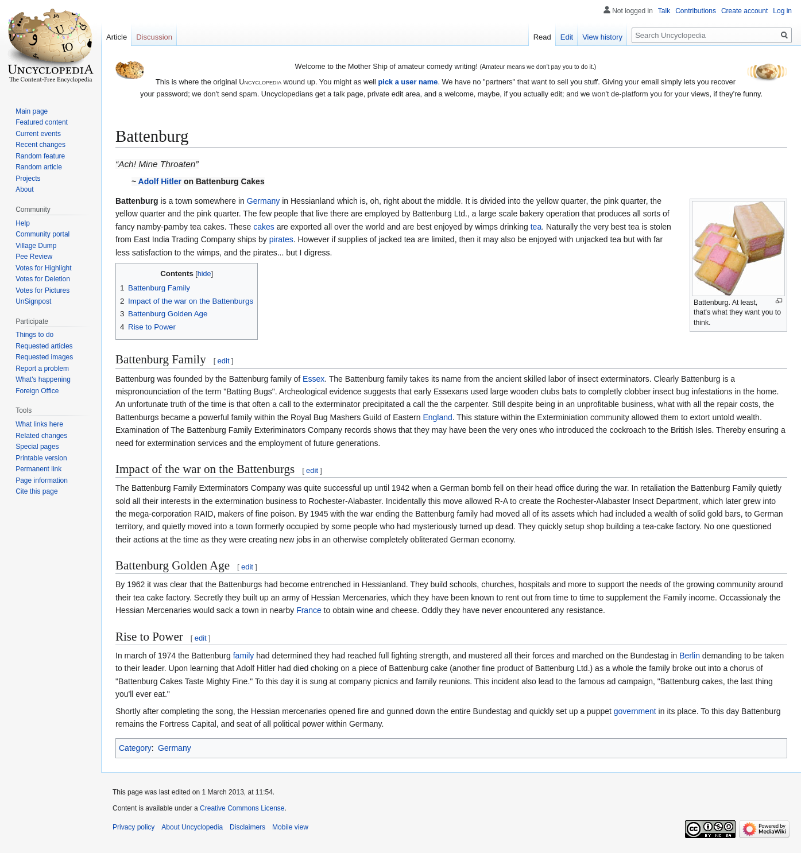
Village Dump (36, 246)
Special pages (37, 447)
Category (135, 748)
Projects (28, 179)
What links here (39, 424)
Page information (42, 480)
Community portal (42, 234)
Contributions (695, 11)
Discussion (154, 37)
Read (542, 37)
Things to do (34, 335)
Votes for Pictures (42, 290)
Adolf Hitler (159, 181)
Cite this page (36, 491)
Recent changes (40, 145)
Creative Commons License (242, 808)
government (635, 711)
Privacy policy (133, 827)
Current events (38, 134)
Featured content (42, 122)
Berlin (689, 655)
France (309, 610)
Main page (32, 111)
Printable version (41, 458)
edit (224, 360)
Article (116, 37)
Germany (263, 201)
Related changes (41, 436)
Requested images (44, 357)
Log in (782, 11)
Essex (313, 378)
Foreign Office (37, 391)
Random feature (40, 156)
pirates (281, 239)
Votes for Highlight (43, 268)
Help (23, 223)
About (24, 189)
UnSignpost (33, 301)
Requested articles (44, 346)
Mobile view (290, 827)
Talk (664, 11)
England (437, 417)
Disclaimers (247, 827)
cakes (263, 226)
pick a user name (408, 81)
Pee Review (34, 257)
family (243, 655)
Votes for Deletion (43, 279)
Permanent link (38, 469)
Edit (566, 37)
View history (602, 37)
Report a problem (42, 369)
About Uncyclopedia (192, 827)
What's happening (43, 379)
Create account (744, 11)
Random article (39, 167)
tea (536, 226)
